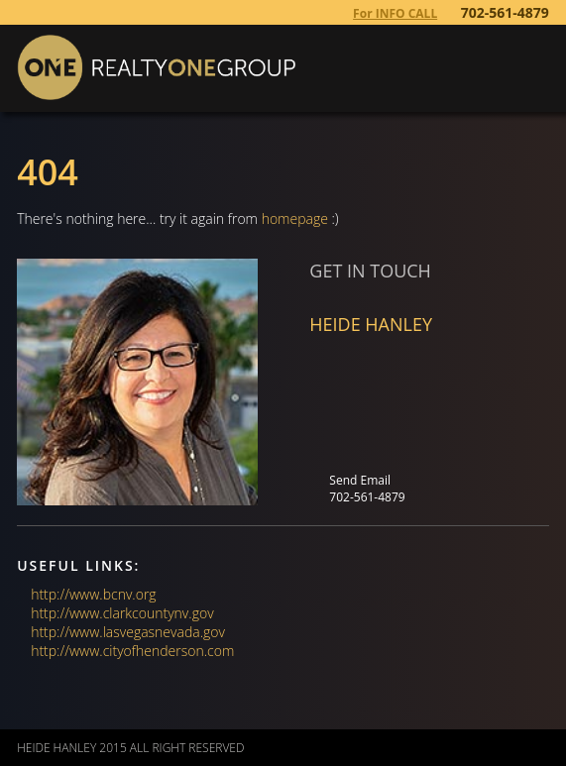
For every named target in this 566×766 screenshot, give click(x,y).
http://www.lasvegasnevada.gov (128, 631)
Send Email (360, 480)
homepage (295, 218)
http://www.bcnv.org (93, 594)
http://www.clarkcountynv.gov (122, 612)
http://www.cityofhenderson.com (132, 650)
